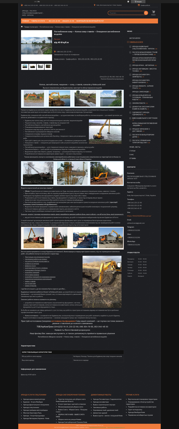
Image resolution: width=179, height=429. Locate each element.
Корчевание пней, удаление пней (105, 410)
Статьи (132, 151)
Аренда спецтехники (31, 407)
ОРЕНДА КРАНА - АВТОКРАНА (143, 65)
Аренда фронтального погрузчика (36, 405)
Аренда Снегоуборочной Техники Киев (72, 422)
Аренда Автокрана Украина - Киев (36, 418)
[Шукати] (146, 13)
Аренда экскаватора (101, 402)
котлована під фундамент (63, 321)
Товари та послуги (31, 27)
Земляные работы (100, 407)
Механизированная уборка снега (70, 407)
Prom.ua (100, 425)
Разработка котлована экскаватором (142, 407)
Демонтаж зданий (100, 413)
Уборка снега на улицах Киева (69, 419)
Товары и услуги (38, 21)
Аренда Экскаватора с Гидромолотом (107, 399)
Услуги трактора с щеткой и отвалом (72, 404)
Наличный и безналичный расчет (90, 21)
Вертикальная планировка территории (142, 399)
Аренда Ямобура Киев (136, 412)
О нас (131, 155)
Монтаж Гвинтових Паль (32, 413)
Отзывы (132, 158)
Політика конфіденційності (116, 427)
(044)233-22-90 (68, 21)
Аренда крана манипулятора (34, 399)
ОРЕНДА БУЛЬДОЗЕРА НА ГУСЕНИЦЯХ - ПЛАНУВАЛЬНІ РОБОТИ (142, 97)
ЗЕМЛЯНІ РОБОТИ (138, 103)
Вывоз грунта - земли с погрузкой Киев (107, 416)
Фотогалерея (134, 38)
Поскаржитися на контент (97, 427)
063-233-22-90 (54, 21)
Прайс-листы (134, 147)
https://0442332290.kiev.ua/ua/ (139, 216)
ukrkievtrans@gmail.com (136, 223)
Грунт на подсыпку (135, 409)
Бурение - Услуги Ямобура (33, 402)
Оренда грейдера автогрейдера (35, 410)
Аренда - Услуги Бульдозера (34, 416)
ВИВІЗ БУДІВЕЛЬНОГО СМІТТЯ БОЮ (144, 118)
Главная (25, 21)
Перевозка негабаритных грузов (140, 415)
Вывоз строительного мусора (104, 405)
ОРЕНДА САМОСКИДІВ (140, 92)
